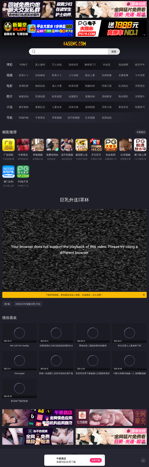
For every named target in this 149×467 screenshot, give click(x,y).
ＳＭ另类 (140, 75)
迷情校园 (90, 107)
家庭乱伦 (40, 107)
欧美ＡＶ (57, 75)
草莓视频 (57, 117)
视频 (10, 75)
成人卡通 (57, 85)
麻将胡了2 (90, 64)
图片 (10, 96)
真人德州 (40, 64)
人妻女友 (57, 107)
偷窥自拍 (23, 96)
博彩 (10, 64)
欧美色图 (57, 96)
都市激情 (23, 107)
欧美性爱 (73, 85)
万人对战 (57, 64)
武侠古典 (73, 107)
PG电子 (24, 64)
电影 (10, 86)
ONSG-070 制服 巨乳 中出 (28, 303)
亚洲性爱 (23, 85)
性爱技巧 (140, 107)
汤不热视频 (73, 117)
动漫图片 (73, 96)
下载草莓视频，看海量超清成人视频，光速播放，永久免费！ (95, 295)
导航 (10, 117)
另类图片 (140, 96)
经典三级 (107, 85)
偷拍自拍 (40, 85)
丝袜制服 (107, 75)
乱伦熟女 (123, 85)
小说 (10, 107)
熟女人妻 (90, 75)
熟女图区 (123, 96)
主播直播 (123, 75)
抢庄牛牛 (140, 64)
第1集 (7, 303)
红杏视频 (90, 117)
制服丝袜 (90, 85)
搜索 (113, 51)
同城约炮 (23, 117)
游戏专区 (73, 64)
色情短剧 (107, 117)
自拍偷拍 (40, 75)
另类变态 (140, 85)
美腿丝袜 (90, 96)
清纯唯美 (107, 96)
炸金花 (106, 64)
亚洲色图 (40, 96)
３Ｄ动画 (73, 75)
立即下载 (96, 460)
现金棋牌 (123, 64)
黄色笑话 (123, 107)
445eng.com (74, 44)
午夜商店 (40, 117)
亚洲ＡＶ (23, 75)
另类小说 (107, 107)
